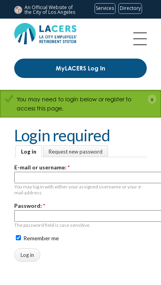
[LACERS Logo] (45, 33)
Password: (29, 205)
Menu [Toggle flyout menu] (140, 38)
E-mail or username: (42, 167)
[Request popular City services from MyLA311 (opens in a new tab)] (105, 8)
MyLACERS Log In (80, 68)
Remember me (37, 238)
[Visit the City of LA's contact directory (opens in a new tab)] (130, 8)
